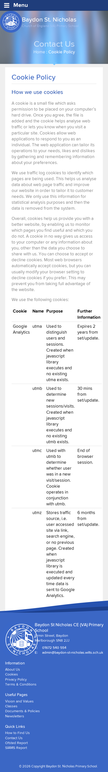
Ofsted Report (16, 743)
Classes (11, 706)
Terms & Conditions (21, 684)
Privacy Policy (16, 679)
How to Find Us (17, 733)
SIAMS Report (16, 748)
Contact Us (14, 738)
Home (39, 51)
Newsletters (14, 716)
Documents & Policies (22, 711)
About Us (12, 669)
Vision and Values (19, 701)
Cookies (11, 674)
